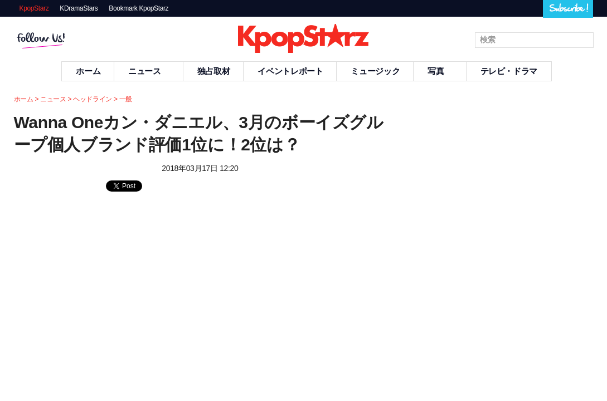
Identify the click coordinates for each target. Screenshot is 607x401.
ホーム (88, 71)
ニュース (148, 71)
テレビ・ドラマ (508, 71)
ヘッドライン (92, 99)
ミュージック (375, 71)
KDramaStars (79, 8)
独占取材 (213, 71)
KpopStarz (34, 8)
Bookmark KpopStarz (138, 8)
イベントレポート (290, 71)
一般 (125, 99)
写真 (440, 71)
